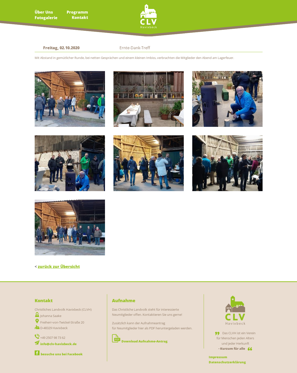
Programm (77, 12)
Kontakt (80, 17)
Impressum (218, 357)
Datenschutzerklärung (227, 362)
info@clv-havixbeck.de (58, 344)
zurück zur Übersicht (59, 266)
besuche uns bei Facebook (59, 354)
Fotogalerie (46, 17)
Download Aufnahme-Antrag (140, 341)
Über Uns (44, 12)
